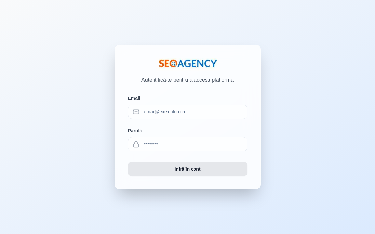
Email (134, 98)
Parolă (135, 130)
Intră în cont (187, 169)
